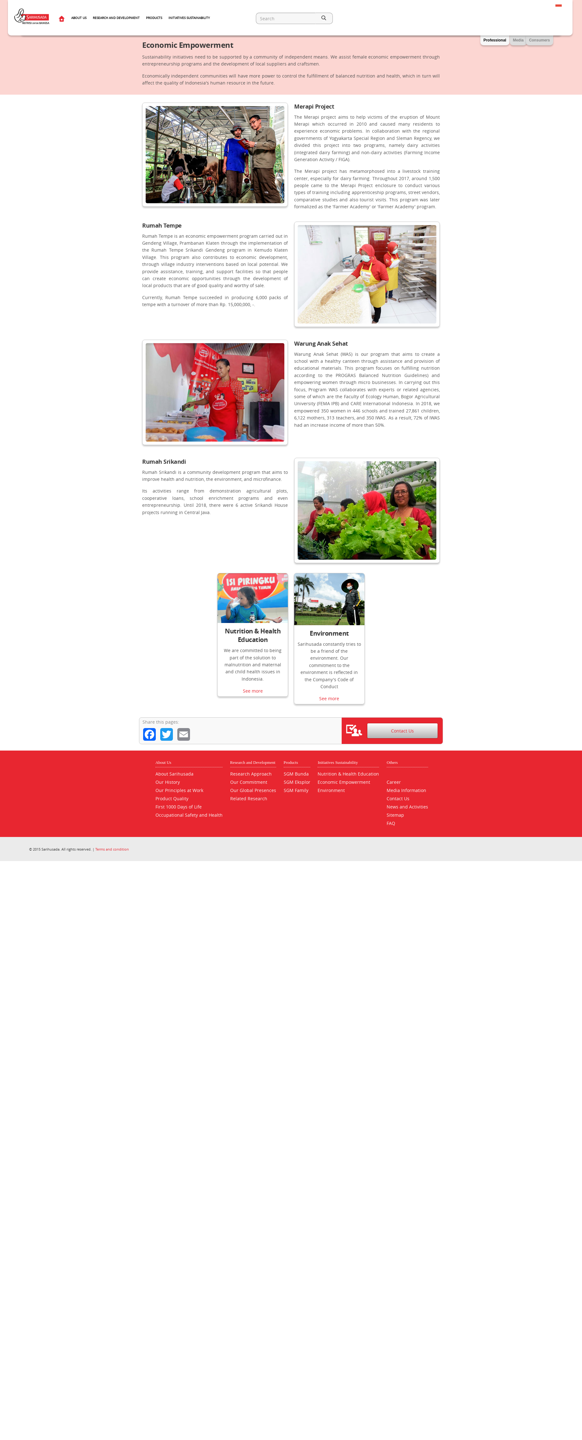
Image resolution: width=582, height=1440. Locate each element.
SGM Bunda (296, 774)
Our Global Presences (253, 790)
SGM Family (296, 790)
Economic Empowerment (344, 782)
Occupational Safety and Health (189, 815)
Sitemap (395, 815)
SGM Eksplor (297, 782)
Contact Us (402, 731)
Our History (167, 782)
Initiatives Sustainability (189, 18)
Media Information (406, 790)
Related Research (248, 798)
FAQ (391, 823)
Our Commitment (248, 782)
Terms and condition (112, 849)
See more (253, 697)
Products (154, 18)
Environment (329, 633)
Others (392, 762)
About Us (78, 18)
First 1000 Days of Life (178, 807)
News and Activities (407, 807)
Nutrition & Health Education (253, 635)
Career (394, 782)
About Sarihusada (174, 774)
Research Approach (251, 774)
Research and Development (116, 18)
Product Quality (171, 798)
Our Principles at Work (179, 790)
